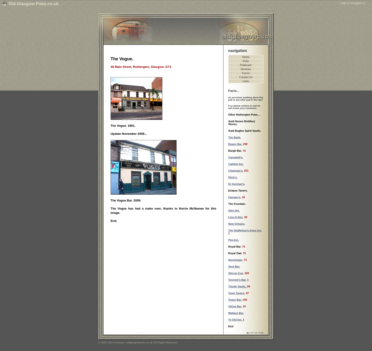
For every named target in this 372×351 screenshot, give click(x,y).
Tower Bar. (235, 299)
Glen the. (234, 210)
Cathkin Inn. (236, 164)
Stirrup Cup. (236, 273)
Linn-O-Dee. (235, 217)
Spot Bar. (234, 266)
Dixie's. (232, 177)
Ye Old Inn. (235, 319)
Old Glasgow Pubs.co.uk (34, 3)
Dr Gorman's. (236, 184)
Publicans (246, 65)
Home (245, 57)
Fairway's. (234, 197)
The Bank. (234, 137)
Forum (246, 73)
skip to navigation (352, 3)
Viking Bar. (235, 306)
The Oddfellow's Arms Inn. (245, 230)
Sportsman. (235, 259)
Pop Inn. (233, 240)
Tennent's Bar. (237, 279)
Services (246, 69)
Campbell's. (235, 157)
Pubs (246, 61)
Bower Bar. (235, 144)
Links (246, 81)
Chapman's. (235, 170)
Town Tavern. (236, 293)
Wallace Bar (235, 313)
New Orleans (236, 223)
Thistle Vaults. (237, 286)
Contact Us (245, 77)
